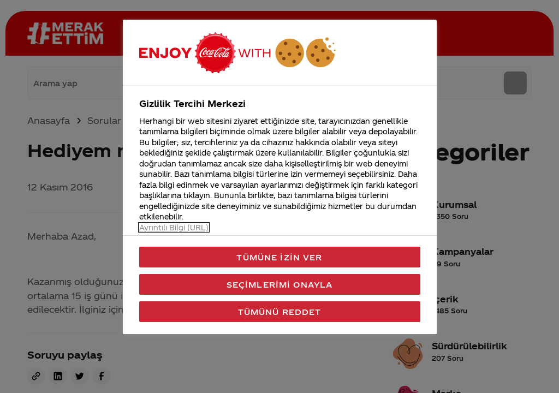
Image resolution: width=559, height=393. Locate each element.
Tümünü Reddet (280, 312)
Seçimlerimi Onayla (280, 284)
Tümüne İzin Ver (279, 257)
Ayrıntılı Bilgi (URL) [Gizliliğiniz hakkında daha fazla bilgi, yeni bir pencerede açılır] (174, 227)
